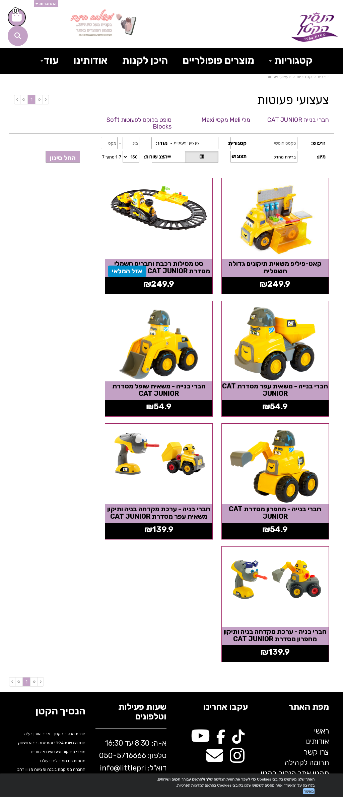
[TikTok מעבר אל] (238, 595)
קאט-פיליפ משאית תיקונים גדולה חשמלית (279, 260)
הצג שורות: (155, 157)
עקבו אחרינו (225, 563)
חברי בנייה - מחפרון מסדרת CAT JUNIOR (171, 375)
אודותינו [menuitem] (90, 60)
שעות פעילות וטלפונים (142, 568)
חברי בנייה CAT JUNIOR (298, 120)
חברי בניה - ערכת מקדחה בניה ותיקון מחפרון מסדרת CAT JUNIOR (280, 495)
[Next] (23, 99)
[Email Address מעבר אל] (214, 615)
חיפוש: (318, 143)
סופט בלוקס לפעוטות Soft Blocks (139, 123)
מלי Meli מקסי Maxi (225, 120)
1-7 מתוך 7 (111, 156)
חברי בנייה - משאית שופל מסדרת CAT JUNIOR (280, 375)
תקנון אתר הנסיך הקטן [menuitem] (295, 629)
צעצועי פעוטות (278, 77)
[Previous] (39, 99)
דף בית (323, 77)
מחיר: (161, 143)
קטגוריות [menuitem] (291, 60)
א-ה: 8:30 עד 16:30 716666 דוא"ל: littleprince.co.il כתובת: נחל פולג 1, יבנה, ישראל (132, 630)
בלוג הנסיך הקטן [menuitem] (304, 640)
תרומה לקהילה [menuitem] (306, 618)
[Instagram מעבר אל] (237, 615)
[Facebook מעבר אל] (220, 595)
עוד (50, 60)
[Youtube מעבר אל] (200, 595)
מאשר (309, 791)
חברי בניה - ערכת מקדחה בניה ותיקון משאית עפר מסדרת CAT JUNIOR (63, 379)
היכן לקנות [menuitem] (145, 60)
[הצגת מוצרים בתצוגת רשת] (201, 157)
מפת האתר (308, 563)
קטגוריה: (237, 143)
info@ (110, 624)
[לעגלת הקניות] (16, 17)
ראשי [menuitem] (321, 587)
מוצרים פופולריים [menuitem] (218, 60)
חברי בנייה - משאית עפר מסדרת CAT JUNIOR (63, 260)
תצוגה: (239, 156)
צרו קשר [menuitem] (316, 608)
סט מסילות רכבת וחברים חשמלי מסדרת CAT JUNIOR (171, 260)
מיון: (321, 157)
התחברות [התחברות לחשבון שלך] (46, 3)
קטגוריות (304, 77)
